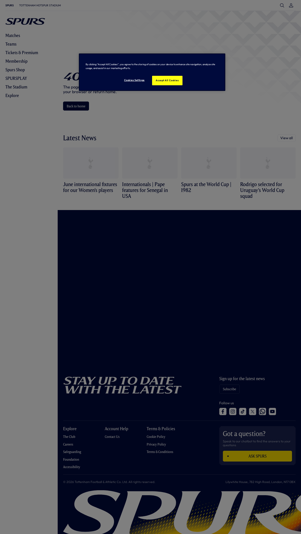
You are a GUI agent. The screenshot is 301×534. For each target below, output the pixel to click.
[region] (152, 72)
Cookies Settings (134, 80)
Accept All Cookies (167, 80)
